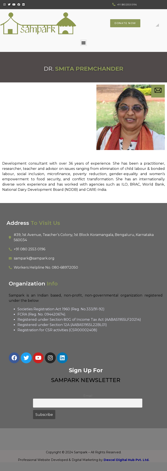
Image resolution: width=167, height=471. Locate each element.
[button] (83, 42)
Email (87, 396)
